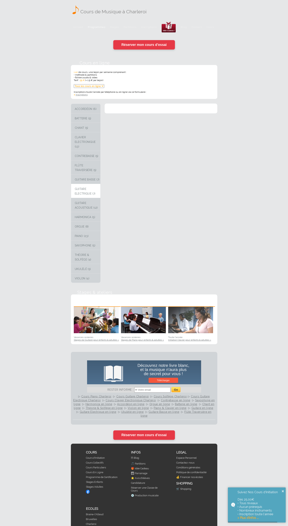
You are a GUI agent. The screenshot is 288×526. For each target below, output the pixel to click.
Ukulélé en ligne (132, 411)
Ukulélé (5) (83, 269)
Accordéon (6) (86, 108)
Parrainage (141, 473)
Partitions (130, 27)
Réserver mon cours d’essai (144, 45)
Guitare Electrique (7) (85, 191)
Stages (114, 27)
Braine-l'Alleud (94, 514)
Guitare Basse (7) (87, 179)
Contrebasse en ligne (175, 400)
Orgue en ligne (159, 404)
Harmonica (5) (85, 217)
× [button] (283, 491)
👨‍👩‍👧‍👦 (132, 473)
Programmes (96, 27)
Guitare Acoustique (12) (86, 205)
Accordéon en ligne (130, 404)
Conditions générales (188, 467)
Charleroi (91, 524)
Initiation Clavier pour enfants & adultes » (189, 340)
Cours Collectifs (94, 462)
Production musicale (147, 495)
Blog (184, 27)
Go (176, 389)
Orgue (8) (82, 226)
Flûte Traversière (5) (86, 168)
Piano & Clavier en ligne (170, 408)
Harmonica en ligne (99, 404)
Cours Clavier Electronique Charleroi (131, 400)
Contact (197, 27)
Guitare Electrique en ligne (98, 411)
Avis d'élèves (142, 478)
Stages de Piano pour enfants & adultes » (142, 340)
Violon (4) (82, 278)
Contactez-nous (185, 462)
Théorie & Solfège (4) (83, 257)
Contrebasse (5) (86, 156)
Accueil (78, 27)
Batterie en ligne (186, 404)
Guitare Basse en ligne (164, 411)
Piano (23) (82, 236)
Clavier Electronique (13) (85, 142)
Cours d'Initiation (95, 457)
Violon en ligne (138, 408)
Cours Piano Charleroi (96, 396)
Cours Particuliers (96, 467)
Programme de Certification (102, 477)
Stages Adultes (94, 486)
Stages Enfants (94, 481)
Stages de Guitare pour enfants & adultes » (96, 340)
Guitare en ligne (202, 408)
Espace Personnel (186, 457)
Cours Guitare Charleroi (132, 396)
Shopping (185, 488)
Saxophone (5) (85, 245)
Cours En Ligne (94, 472)
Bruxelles (91, 519)
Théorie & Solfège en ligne (104, 408)
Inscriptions (149, 27)
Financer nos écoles (191, 477)
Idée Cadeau (142, 468)
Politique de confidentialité (191, 472)
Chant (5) (81, 127)
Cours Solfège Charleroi (170, 396)
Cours (210, 27)
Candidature (138, 482)
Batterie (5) (83, 118)
